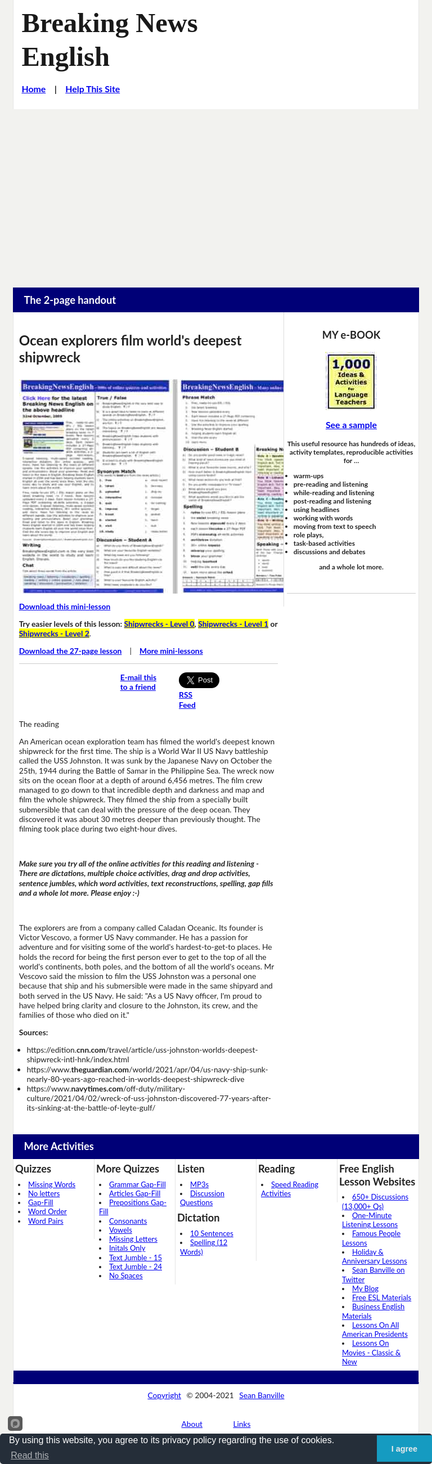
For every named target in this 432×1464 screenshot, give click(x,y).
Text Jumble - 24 (135, 1266)
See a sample (351, 424)
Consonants (128, 1220)
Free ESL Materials (381, 1297)
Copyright (164, 1395)
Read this (30, 1455)
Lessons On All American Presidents (375, 1330)
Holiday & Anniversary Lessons (374, 1256)
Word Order (47, 1211)
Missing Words (51, 1184)
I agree (404, 1448)
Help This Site (92, 88)
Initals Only (127, 1247)
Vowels (120, 1229)
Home (33, 88)
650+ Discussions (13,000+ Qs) (375, 1201)
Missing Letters (133, 1238)
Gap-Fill (40, 1202)
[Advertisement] (216, 193)
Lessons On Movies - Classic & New (371, 1352)
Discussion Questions (202, 1198)
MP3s (199, 1184)
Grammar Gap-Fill (137, 1184)
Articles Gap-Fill (134, 1193)
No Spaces (126, 1275)
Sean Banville (261, 1395)
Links (241, 1424)
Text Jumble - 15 (135, 1257)
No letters (44, 1193)
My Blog (365, 1288)
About (192, 1424)
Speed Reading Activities (289, 1189)
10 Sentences (211, 1233)
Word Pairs (46, 1220)
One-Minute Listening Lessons (370, 1220)
